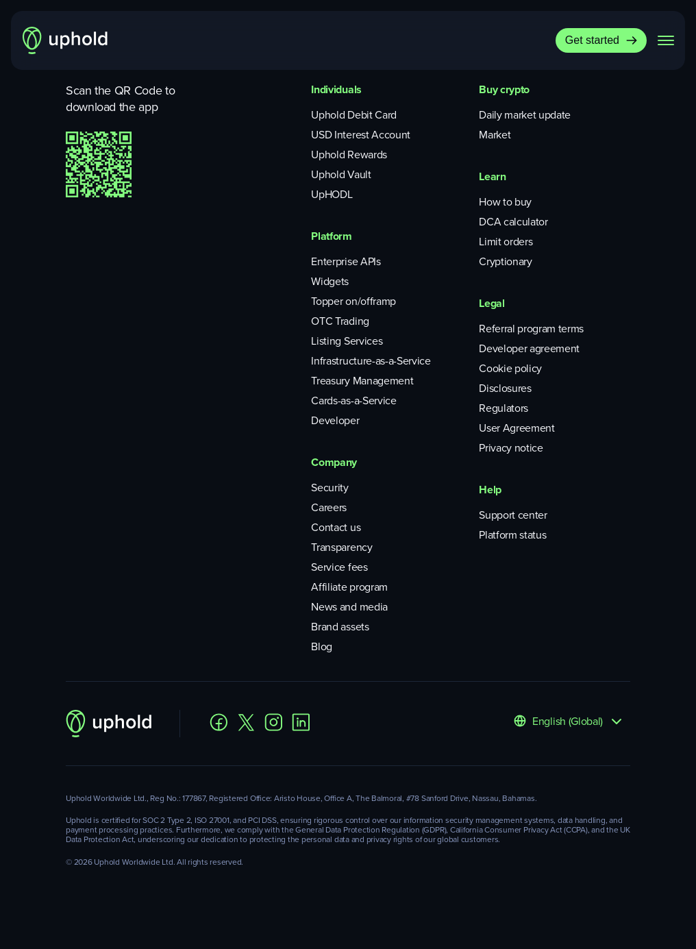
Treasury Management (362, 381)
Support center (513, 515)
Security (329, 487)
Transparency (341, 547)
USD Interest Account (360, 135)
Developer (335, 420)
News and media (349, 607)
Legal (491, 303)
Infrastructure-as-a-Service (370, 361)
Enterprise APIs (345, 261)
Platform (331, 236)
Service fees (339, 567)
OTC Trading (340, 321)
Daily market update (525, 115)
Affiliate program (349, 587)
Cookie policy (510, 368)
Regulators (503, 408)
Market (494, 135)
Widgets (330, 281)
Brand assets (340, 626)
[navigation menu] (666, 40)
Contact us (335, 527)
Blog (321, 646)
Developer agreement (529, 348)
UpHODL (331, 194)
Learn (492, 176)
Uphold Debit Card (354, 115)
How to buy (505, 202)
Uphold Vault (341, 174)
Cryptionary (505, 261)
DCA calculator (513, 222)
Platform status (512, 535)
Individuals (336, 89)
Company (334, 462)
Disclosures (505, 388)
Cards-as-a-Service (353, 400)
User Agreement (517, 428)
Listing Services (346, 341)
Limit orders (505, 241)
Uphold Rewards (349, 154)
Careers (329, 507)
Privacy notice (511, 448)
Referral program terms (531, 328)
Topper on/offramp (353, 301)
